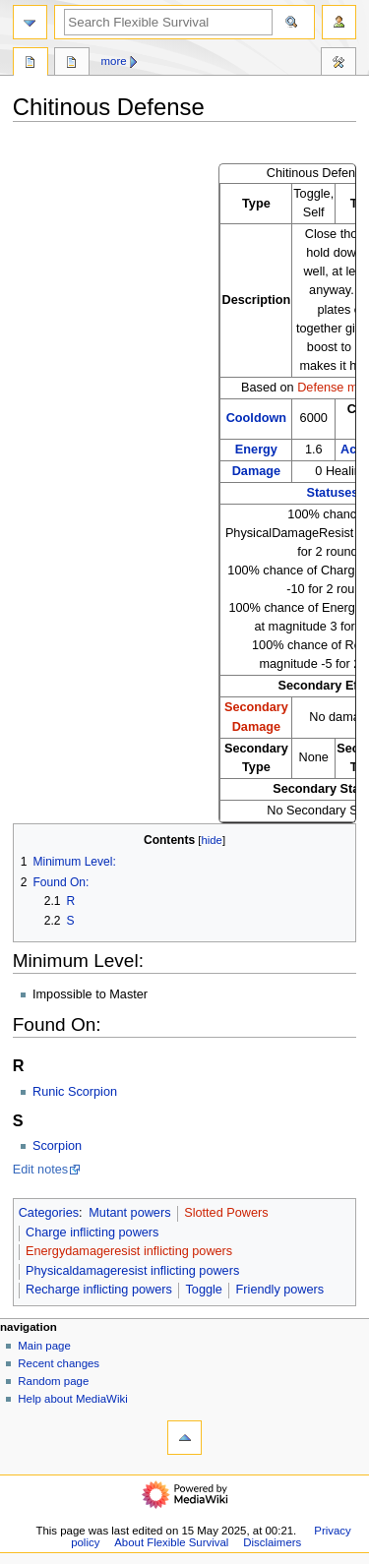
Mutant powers (129, 1213)
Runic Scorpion (74, 1092)
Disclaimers (272, 1542)
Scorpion (57, 1146)
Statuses (332, 493)
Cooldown (256, 418)
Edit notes (40, 1169)
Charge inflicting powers (92, 1232)
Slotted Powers (226, 1213)
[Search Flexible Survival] (168, 22)
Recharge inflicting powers (99, 1289)
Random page (53, 1381)
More (114, 61)
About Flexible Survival (171, 1542)
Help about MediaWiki (72, 1399)
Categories (49, 1213)
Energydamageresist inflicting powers (129, 1251)
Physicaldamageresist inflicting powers (132, 1271)
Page (30, 64)
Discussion (72, 64)
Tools (338, 64)
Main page (44, 1346)
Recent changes (58, 1363)
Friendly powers (280, 1289)
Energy (256, 449)
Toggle (204, 1289)
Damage (256, 471)
